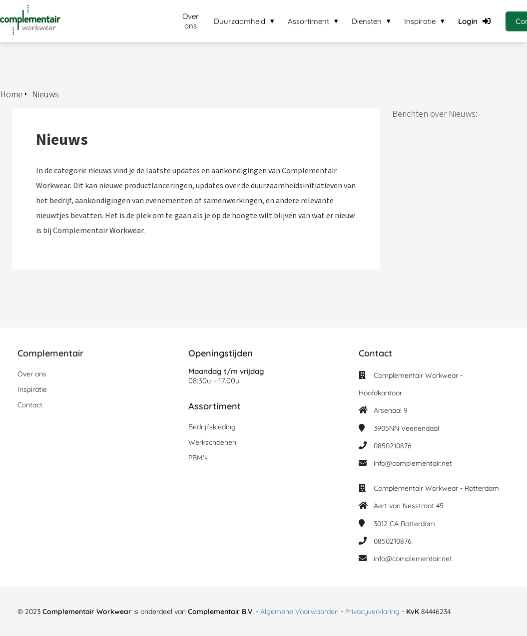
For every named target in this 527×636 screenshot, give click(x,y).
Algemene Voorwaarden (299, 611)
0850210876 (393, 445)
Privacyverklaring (373, 611)
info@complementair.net (413, 463)
